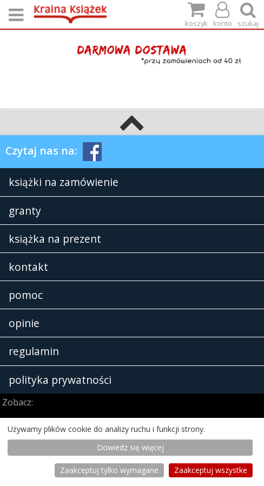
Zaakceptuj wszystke (210, 470)
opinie (24, 323)
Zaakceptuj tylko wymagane (109, 470)
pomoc (26, 295)
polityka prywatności (60, 379)
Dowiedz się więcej (130, 447)
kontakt (28, 266)
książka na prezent (55, 238)
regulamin (34, 351)
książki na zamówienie (63, 182)
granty (25, 210)
